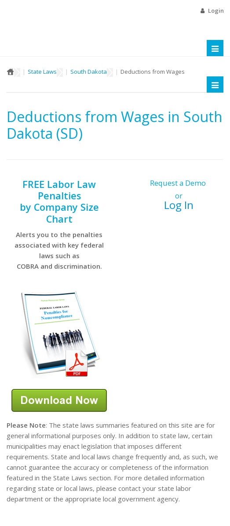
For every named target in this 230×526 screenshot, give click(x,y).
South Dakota (88, 72)
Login (216, 10)
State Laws (42, 72)
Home (10, 71)
